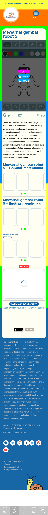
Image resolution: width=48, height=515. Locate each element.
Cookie (7, 480)
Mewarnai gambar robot (18, 237)
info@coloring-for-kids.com (14, 441)
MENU (39, 23)
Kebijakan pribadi (11, 483)
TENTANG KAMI (30, 4)
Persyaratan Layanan (13, 477)
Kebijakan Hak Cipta (13, 486)
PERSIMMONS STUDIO (24, 434)
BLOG (41, 4)
